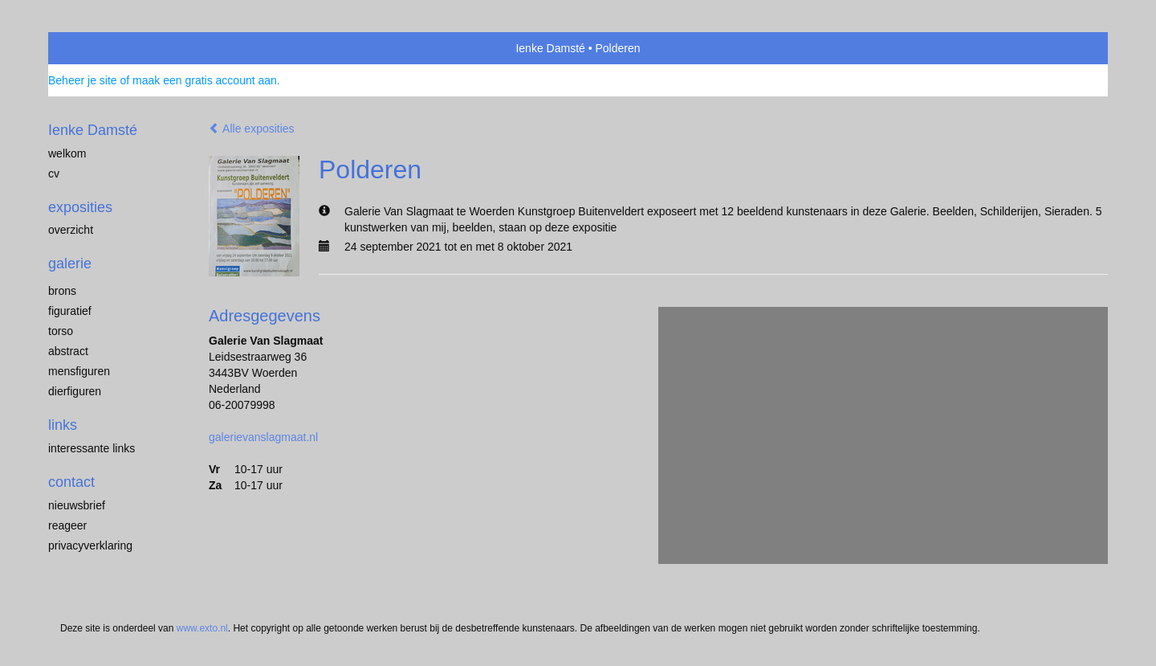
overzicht (70, 229)
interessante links (91, 448)
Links (62, 425)
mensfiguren (79, 371)
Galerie (70, 263)
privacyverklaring (90, 545)
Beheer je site (82, 80)
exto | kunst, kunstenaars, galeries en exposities (93, 48)
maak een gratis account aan (204, 80)
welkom (67, 153)
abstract (68, 351)
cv (53, 173)
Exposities (80, 207)
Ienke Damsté (549, 48)
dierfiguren (74, 391)
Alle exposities (252, 128)
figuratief (70, 310)
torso (60, 331)
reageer (67, 525)
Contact (71, 482)
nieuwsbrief (76, 505)
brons (62, 290)
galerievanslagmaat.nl (263, 437)
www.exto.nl (202, 628)
